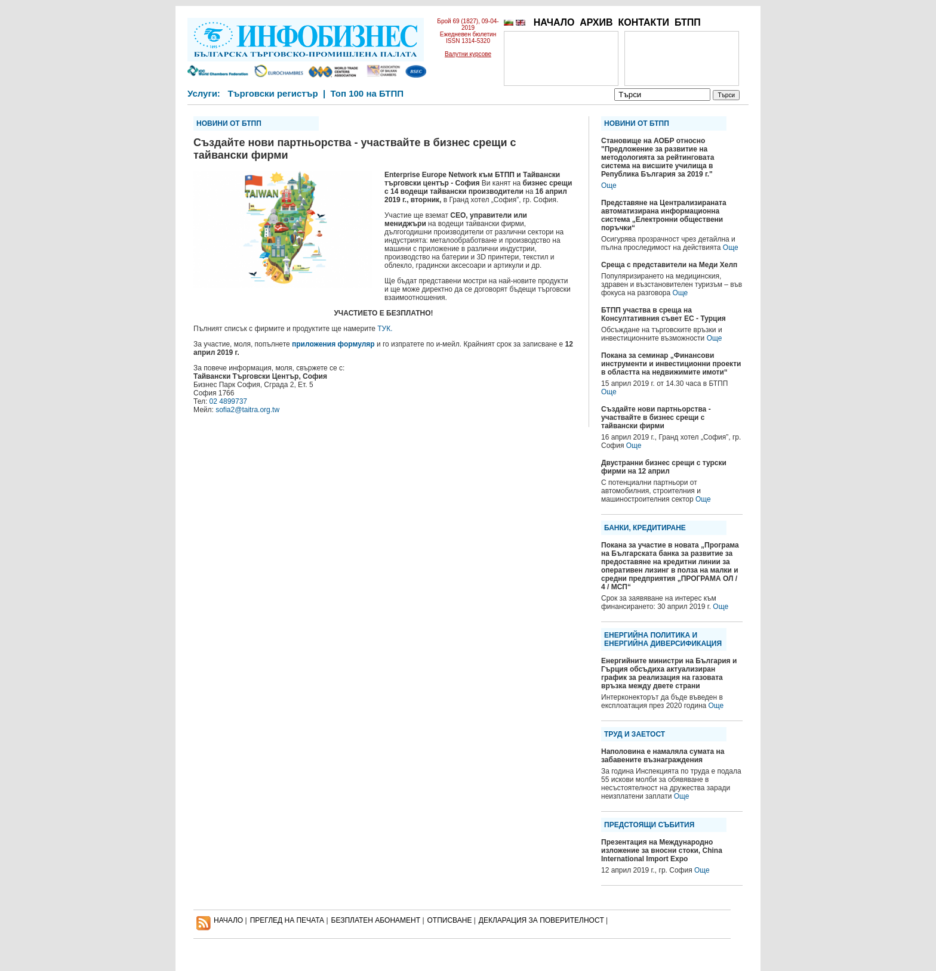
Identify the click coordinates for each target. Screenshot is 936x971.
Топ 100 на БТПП (367, 93)
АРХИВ (596, 22)
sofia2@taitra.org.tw (247, 410)
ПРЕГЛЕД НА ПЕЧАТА (287, 920)
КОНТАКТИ (643, 22)
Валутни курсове (468, 54)
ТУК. (384, 328)
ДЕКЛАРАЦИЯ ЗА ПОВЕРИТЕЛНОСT (541, 920)
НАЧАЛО (554, 22)
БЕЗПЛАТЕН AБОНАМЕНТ (376, 920)
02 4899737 (228, 401)
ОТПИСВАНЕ (449, 920)
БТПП (688, 22)
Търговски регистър (272, 93)
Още (609, 185)
